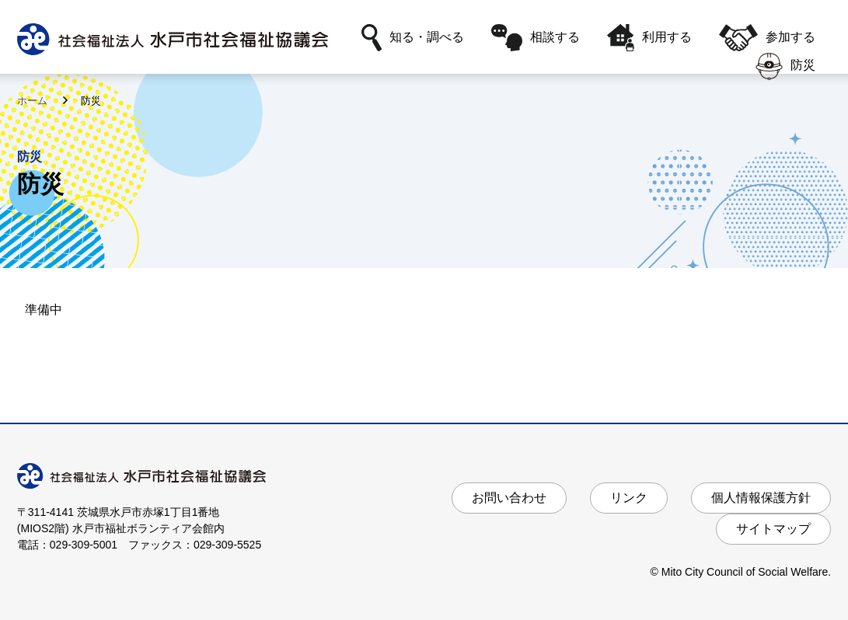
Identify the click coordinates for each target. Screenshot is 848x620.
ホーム (34, 100)
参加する (767, 37)
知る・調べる (412, 37)
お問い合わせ (509, 497)
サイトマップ (773, 528)
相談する (535, 37)
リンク (628, 497)
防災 (785, 66)
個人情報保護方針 (761, 497)
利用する (649, 37)
